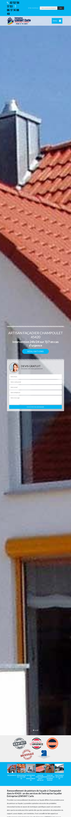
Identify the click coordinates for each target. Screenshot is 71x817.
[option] (11, 770)
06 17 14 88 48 (13, 10)
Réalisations (35, 351)
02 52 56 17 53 (13, 4)
